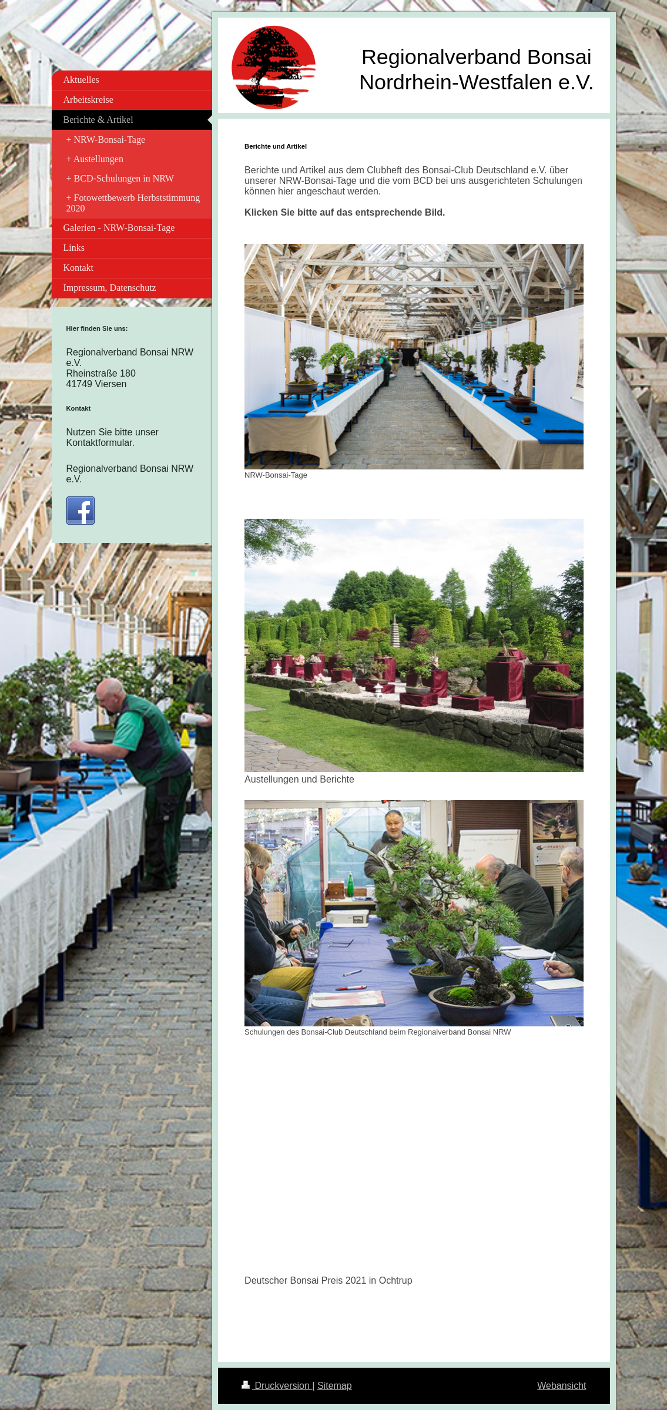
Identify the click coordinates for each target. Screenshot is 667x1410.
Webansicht (561, 1386)
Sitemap (334, 1386)
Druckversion (277, 1386)
